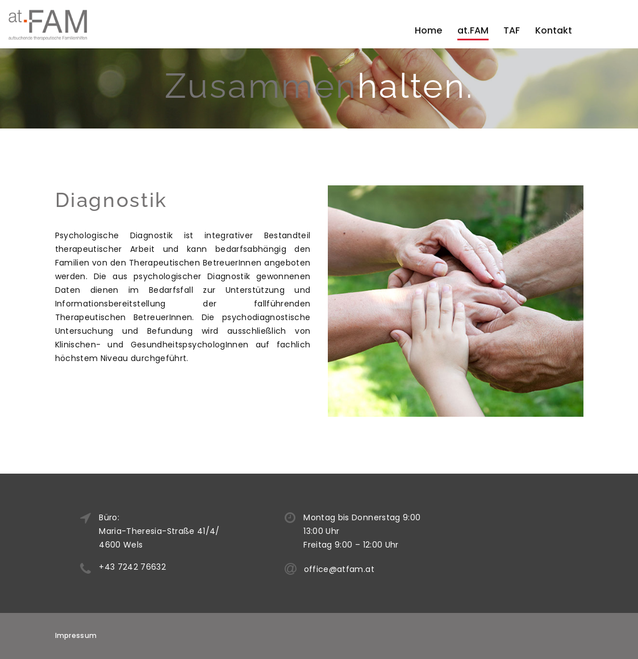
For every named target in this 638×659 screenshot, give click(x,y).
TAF (511, 30)
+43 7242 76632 (152, 567)
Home (428, 30)
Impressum (76, 635)
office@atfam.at (359, 569)
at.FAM (473, 30)
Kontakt (553, 30)
